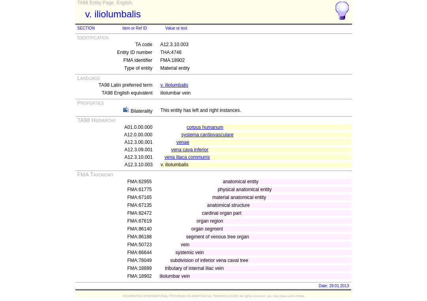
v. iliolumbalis (174, 85)
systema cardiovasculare (207, 134)
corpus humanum (205, 127)
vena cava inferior (190, 149)
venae (182, 142)
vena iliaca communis (187, 157)
